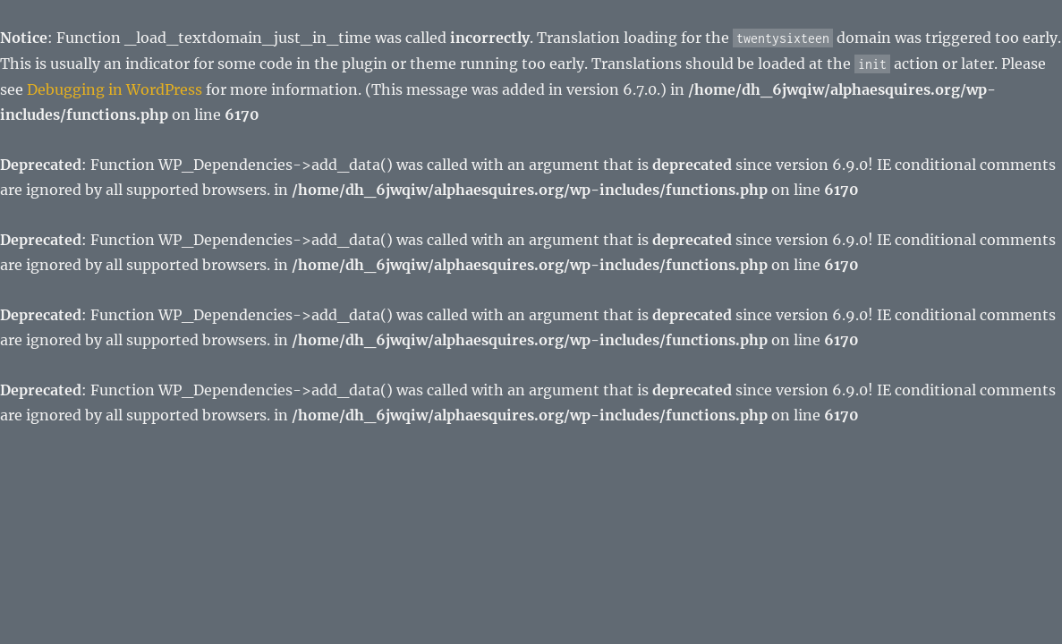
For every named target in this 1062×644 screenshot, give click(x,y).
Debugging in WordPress (114, 89)
